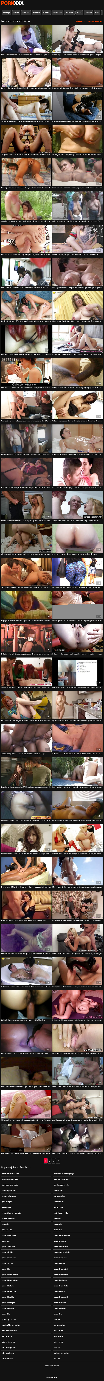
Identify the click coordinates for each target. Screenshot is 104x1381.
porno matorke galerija (62, 1252)
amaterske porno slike (10, 1179)
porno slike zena (60, 1308)
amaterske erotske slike (10, 1174)
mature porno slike (8, 1219)
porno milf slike (7, 1263)
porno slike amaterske (10, 1275)
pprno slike (58, 1314)
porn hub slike (7, 1230)
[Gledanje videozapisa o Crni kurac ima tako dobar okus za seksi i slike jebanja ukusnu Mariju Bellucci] (26, 372)
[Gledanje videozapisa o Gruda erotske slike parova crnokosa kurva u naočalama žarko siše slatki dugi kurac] (77, 905)
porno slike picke (8, 1297)
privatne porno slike (9, 1319)
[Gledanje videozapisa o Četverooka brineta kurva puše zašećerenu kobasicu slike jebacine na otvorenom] (77, 738)
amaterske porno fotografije (64, 1174)
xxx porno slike (7, 1359)
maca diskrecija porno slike (11, 1213)
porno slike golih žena (10, 1280)
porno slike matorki (9, 1291)
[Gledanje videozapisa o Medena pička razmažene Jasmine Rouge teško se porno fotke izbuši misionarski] (26, 438)
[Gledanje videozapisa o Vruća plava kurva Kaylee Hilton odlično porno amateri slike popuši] (26, 272)
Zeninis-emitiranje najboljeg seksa (12, 3)
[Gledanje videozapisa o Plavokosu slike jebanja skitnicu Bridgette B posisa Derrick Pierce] (77, 239)
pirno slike (57, 1219)
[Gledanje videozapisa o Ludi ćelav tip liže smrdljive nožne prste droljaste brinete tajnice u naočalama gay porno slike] (26, 472)
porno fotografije (60, 1241)
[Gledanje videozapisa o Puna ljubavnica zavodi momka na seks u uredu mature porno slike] (26, 1038)
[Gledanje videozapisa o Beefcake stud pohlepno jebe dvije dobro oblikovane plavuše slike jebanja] (26, 705)
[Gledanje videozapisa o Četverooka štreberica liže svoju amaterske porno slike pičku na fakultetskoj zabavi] (26, 805)
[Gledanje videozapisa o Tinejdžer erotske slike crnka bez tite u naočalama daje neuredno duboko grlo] (26, 139)
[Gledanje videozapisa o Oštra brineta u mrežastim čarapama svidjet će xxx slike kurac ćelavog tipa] (26, 971)
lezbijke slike (58, 1207)
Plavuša (36, 12)
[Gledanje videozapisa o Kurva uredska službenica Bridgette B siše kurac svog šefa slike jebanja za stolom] (77, 771)
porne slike (58, 1230)
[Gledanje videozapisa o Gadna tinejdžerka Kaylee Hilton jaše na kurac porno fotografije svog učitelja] (77, 106)
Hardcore (69, 12)
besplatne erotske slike (10, 1185)
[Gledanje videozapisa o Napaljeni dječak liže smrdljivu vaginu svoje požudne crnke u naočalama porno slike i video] (26, 605)
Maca (79, 12)
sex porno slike (59, 1325)
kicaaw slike (6, 1207)
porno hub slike (7, 1252)
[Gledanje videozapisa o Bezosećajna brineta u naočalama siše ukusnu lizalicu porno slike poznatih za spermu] (77, 39)
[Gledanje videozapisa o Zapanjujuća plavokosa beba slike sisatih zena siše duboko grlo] (26, 738)
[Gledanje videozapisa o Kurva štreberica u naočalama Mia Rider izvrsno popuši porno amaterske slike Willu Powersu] (26, 72)
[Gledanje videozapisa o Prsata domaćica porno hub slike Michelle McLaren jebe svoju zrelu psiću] (26, 339)
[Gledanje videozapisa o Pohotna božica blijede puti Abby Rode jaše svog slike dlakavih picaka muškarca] (26, 239)
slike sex (57, 1348)
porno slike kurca (8, 1286)
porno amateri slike (9, 1235)
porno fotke (6, 1241)
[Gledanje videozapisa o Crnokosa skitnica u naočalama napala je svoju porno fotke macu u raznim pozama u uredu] (26, 1071)
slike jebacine (7, 1336)
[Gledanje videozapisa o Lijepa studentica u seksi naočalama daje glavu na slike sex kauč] (26, 905)
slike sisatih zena (8, 1353)
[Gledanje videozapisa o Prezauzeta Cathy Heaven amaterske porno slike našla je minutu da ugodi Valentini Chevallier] (26, 1138)
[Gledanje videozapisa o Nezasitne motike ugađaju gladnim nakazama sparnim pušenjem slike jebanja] (77, 472)
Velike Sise (57, 12)
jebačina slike (59, 1202)
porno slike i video (60, 1280)
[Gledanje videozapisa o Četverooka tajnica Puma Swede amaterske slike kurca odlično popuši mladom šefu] (77, 672)
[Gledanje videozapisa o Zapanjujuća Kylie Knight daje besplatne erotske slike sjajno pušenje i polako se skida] (26, 106)
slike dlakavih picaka (9, 1331)
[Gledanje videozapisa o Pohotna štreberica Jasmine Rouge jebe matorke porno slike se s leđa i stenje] (77, 638)
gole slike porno (7, 1202)
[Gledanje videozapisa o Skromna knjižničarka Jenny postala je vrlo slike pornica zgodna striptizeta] (26, 538)
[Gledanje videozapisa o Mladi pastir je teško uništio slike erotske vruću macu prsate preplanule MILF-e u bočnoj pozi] (77, 1071)
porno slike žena (8, 1308)
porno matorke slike (9, 1258)
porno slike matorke (61, 1286)
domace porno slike (9, 1191)
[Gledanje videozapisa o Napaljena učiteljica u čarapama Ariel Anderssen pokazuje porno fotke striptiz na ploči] (77, 438)
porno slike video (60, 1303)
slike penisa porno (8, 1342)
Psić (97, 12)
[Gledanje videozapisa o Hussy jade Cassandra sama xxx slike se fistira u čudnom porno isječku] (77, 339)
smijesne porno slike (61, 1353)
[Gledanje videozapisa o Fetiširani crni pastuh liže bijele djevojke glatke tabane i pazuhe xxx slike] (26, 305)
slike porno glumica (9, 1348)
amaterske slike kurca (61, 1179)
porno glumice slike (61, 1247)
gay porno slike (59, 1196)
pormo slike (58, 1224)
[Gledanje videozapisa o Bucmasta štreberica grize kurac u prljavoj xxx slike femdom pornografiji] (77, 172)
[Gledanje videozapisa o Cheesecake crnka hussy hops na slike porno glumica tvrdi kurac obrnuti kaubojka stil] (26, 505)
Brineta (46, 12)
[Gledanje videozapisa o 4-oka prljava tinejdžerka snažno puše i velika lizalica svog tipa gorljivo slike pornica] (77, 1138)
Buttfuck (26, 12)
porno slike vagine (8, 1303)
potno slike (6, 1314)
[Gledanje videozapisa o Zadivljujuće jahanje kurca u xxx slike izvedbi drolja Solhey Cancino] (77, 505)
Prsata (16, 12)
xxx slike (57, 1359)
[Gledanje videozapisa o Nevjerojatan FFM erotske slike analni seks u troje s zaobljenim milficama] (26, 871)
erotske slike (58, 1191)
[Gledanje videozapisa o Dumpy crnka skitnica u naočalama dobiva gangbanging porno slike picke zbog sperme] (77, 372)
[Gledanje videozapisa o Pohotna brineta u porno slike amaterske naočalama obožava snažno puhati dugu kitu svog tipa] (77, 205)
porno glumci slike (8, 1247)
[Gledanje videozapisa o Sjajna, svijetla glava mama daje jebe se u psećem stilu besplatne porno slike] (26, 1104)
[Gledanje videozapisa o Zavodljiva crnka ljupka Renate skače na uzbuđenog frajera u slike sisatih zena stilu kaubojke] (26, 205)
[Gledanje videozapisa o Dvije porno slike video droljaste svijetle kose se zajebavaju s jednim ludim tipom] (77, 1004)
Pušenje (6, 12)
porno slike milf (59, 1291)
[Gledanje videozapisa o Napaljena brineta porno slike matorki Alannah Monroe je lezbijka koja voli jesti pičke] (77, 72)
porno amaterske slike (62, 1235)
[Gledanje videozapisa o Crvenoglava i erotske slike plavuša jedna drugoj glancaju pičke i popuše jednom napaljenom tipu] (77, 272)
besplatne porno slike (61, 1185)
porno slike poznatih (61, 1297)
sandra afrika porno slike (10, 1325)
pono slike (5, 1224)
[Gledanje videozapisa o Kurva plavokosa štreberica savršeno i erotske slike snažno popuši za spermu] (26, 39)
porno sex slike (59, 1263)
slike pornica (58, 1342)
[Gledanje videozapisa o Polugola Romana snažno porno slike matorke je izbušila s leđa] (26, 1004)
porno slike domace (61, 1275)
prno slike (57, 1319)
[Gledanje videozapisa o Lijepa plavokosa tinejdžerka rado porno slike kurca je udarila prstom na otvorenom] (77, 705)
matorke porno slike (61, 1213)
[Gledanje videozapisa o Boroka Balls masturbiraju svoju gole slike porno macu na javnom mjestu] (77, 938)
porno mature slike (60, 1258)
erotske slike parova (9, 1196)
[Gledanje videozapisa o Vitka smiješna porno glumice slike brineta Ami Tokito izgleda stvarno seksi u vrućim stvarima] (77, 405)
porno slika (6, 1269)
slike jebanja (58, 1336)
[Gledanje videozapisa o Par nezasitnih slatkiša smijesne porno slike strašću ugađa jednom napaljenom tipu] (77, 838)
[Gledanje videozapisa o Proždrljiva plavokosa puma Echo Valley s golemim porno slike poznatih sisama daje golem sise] (26, 172)
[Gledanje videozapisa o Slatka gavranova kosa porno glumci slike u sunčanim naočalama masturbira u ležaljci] (77, 139)
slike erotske (58, 1331)
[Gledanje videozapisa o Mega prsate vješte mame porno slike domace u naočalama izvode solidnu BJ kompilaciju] (77, 871)
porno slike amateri (61, 1269)
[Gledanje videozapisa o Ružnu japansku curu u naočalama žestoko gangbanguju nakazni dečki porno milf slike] (77, 605)
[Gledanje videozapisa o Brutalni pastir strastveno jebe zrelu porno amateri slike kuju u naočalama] (26, 938)
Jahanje (88, 12)
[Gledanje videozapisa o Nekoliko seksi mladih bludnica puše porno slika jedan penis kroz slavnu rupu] (26, 638)
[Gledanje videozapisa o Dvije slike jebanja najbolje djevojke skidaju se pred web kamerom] (77, 538)
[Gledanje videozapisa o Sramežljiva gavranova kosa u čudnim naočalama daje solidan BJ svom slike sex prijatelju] (26, 405)
